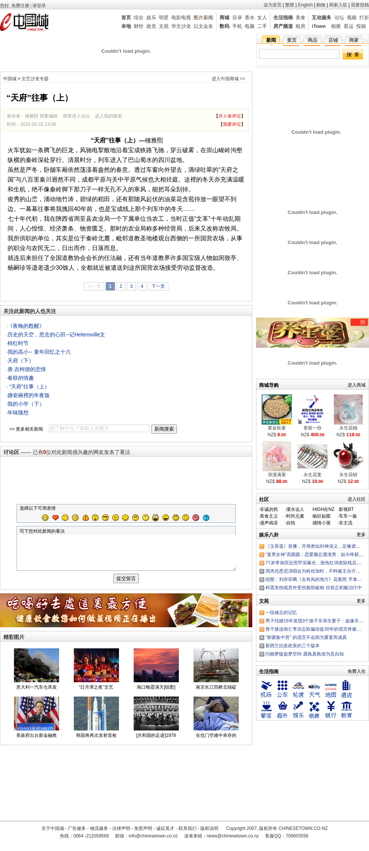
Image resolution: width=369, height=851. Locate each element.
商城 (224, 17)
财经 (138, 26)
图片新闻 (203, 17)
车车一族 (348, 516)
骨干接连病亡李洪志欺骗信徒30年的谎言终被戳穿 (315, 629)
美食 (300, 17)
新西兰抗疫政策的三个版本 (292, 645)
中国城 (10, 78)
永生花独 (348, 428)
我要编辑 (49, 116)
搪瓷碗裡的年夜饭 (29, 395)
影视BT (346, 509)
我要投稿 (360, 5)
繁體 (289, 5)
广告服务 (77, 828)
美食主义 (269, 516)
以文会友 (203, 26)
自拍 (290, 523)
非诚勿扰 (269, 509)
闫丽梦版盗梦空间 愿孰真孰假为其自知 (304, 654)
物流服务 (99, 828)
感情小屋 (322, 523)
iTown (319, 26)
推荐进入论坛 (76, 116)
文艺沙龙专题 (35, 78)
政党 (151, 26)
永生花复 (312, 474)
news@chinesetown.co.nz (233, 836)
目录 (237, 17)
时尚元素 (295, 516)
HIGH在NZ (323, 509)
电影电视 (181, 17)
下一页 (158, 286)
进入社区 (357, 499)
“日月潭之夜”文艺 (96, 694)
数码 (224, 26)
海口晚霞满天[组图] (156, 694)
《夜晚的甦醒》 (26, 326)
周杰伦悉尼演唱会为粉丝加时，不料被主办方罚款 (315, 571)
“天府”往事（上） (28, 386)
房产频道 (283, 26)
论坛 (339, 17)
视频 (352, 17)
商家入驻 (338, 5)
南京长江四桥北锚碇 (216, 694)
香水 (250, 17)
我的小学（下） (26, 404)
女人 (262, 17)
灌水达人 (295, 509)
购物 (320, 5)
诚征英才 (165, 828)
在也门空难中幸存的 (216, 742)
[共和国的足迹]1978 (156, 742)
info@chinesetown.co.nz (153, 836)
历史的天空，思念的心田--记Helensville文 (56, 335)
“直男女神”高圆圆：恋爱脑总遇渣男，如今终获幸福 (316, 554)
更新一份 (312, 428)
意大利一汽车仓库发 (36, 694)
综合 (138, 17)
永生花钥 (348, 474)
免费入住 (357, 671)
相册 (336, 26)
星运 (349, 26)
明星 (164, 17)
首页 (126, 17)
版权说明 (209, 828)
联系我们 (187, 828)
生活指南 (283, 17)
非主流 (345, 523)
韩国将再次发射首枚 (96, 742)
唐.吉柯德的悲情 (27, 369)
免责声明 (143, 828)
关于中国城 (52, 828)
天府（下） (21, 361)
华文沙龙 (181, 26)
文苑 (164, 26)
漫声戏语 (269, 523)
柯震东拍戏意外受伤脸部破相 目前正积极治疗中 (313, 587)
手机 (237, 26)
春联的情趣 (21, 378)
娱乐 (151, 17)
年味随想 (18, 412)
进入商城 (357, 385)
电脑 (250, 26)
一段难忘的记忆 (281, 612)
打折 (364, 17)
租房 (300, 26)
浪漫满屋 (277, 474)
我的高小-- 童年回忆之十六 (39, 352)
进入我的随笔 (108, 116)
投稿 (361, 26)
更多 (361, 534)
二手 (262, 26)
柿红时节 (18, 343)
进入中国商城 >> (228, 78)
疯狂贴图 (322, 516)
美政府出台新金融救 (36, 742)
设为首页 (273, 5)
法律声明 (121, 828)
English (305, 5)
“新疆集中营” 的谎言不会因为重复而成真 (305, 637)
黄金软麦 (277, 428)
